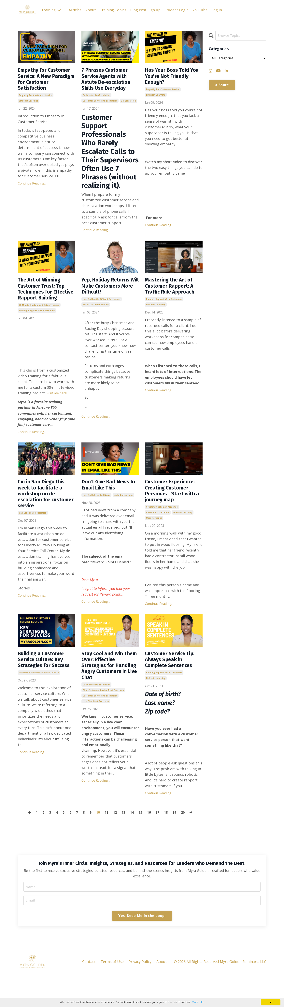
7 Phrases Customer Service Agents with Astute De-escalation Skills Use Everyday (110, 81)
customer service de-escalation (100, 105)
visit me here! (58, 409)
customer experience (157, 540)
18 (168, 843)
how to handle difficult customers (102, 307)
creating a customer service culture (39, 711)
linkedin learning (28, 112)
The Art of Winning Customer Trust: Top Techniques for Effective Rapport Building (45, 299)
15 (141, 843)
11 (106, 843)
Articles (75, 10)
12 (115, 843)
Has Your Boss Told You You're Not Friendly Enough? (171, 77)
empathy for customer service (35, 106)
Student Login (177, 10)
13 (123, 843)
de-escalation (128, 105)
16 (150, 843)
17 (159, 843)
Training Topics (113, 10)
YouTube (200, 10)
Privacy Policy (140, 994)
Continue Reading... (32, 195)
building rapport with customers (37, 326)
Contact (89, 994)
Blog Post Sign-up (146, 10)
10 (97, 843)
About (91, 10)
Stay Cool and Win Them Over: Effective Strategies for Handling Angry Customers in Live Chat (109, 699)
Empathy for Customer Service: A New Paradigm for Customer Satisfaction (44, 85)
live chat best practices (96, 741)
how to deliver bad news (96, 513)
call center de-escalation (96, 99)
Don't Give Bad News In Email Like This (109, 502)
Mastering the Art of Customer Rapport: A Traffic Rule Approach (173, 295)
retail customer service (96, 312)
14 (132, 843)
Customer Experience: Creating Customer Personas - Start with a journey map (173, 513)
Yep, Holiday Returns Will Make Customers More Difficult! (109, 292)
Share (223, 85)
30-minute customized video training (39, 321)
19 (177, 843)
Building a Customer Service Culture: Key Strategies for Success (45, 692)
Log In (217, 10)
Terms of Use (112, 994)
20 (186, 843)
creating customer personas (162, 534)
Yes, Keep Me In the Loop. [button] (141, 947)
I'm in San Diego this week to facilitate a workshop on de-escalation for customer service (45, 513)
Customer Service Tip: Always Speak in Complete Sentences (172, 689)
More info (197, 1002)
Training (51, 10)
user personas (154, 545)
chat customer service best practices (103, 730)
